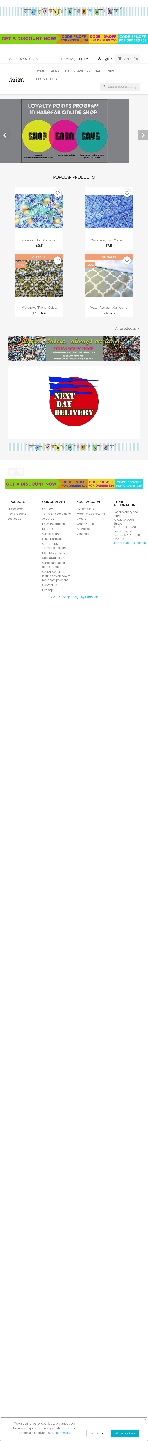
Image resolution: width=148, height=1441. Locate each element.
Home (40, 71)
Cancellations (51, 533)
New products (17, 513)
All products (127, 328)
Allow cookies (125, 1433)
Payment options (53, 523)
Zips (110, 71)
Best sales (14, 518)
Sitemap (47, 590)
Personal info (85, 508)
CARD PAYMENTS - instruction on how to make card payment (56, 576)
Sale (99, 71)
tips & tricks (46, 79)
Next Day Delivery (53, 553)
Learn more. (63, 1433)
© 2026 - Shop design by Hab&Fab (74, 597)
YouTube (20, 472)
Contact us (49, 585)
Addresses (84, 528)
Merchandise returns (91, 513)
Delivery (47, 508)
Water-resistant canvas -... (108, 307)
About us (48, 518)
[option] (74, 131)
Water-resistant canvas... (108, 240)
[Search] (120, 87)
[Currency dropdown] (83, 59)
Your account (89, 502)
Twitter (12, 472)
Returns (47, 528)
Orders (81, 518)
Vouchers (83, 533)
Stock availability (53, 558)
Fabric (55, 71)
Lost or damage (52, 538)
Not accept (98, 1433)
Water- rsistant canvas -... (39, 240)
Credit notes (85, 523)
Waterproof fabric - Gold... (39, 307)
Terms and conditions (56, 513)
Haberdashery (77, 71)
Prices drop (15, 508)
